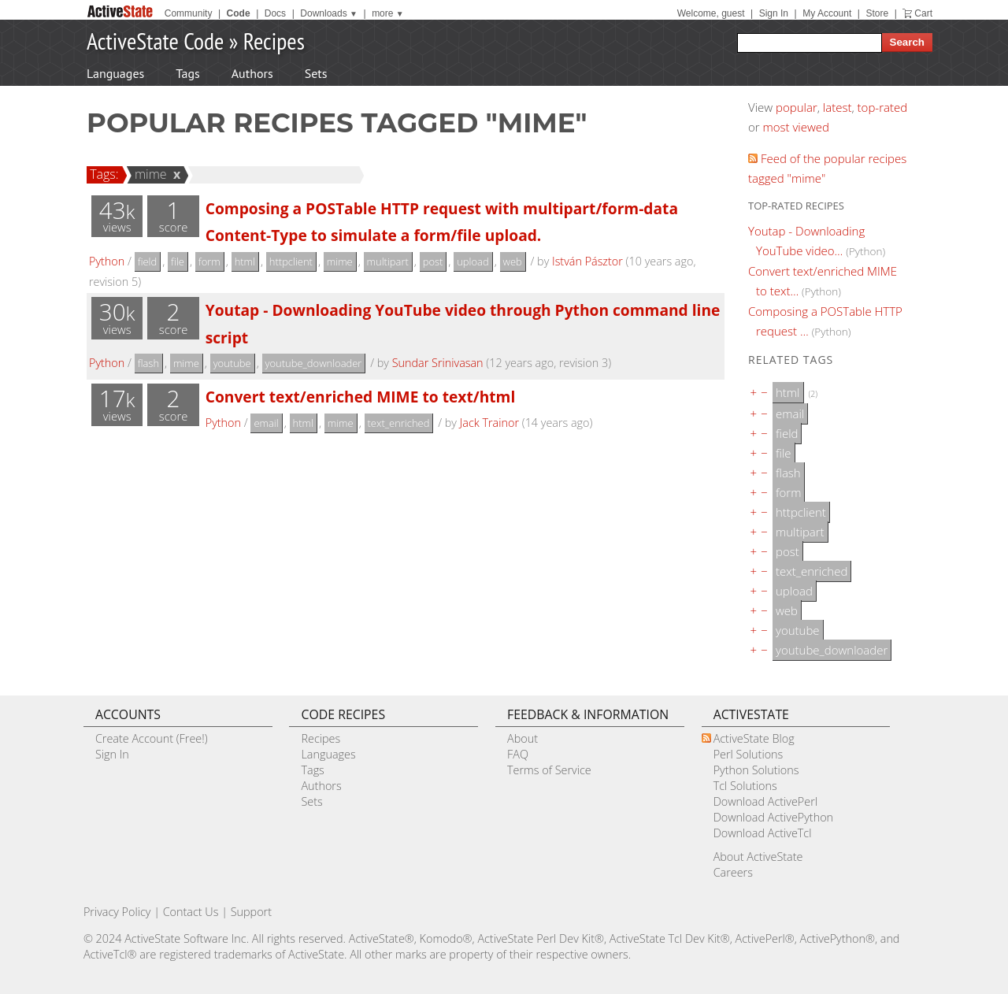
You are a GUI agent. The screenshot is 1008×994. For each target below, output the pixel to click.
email (266, 423)
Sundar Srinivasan (438, 362)
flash (148, 363)
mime (148, 174)
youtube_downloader (313, 363)
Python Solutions (756, 769)
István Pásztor (587, 261)
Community (189, 13)
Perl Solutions (748, 754)
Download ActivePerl (765, 801)
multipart (388, 261)
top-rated (883, 107)
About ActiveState (758, 856)
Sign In (773, 13)
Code (238, 13)
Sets (316, 73)
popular (796, 107)
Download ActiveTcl (762, 832)
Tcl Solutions (745, 785)
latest (837, 107)
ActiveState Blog (754, 738)
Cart (923, 13)
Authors (252, 73)
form (209, 261)
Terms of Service (549, 769)
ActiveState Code (155, 40)
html (245, 261)
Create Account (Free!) (151, 738)
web (512, 261)
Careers (733, 872)
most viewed (796, 127)
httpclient (291, 261)
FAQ (517, 754)
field (148, 261)
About (522, 738)
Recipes (274, 40)
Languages (115, 73)
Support (251, 911)
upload (472, 261)
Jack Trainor (489, 422)
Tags (187, 73)
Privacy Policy (117, 911)
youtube (232, 363)
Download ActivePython (773, 817)
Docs (275, 13)
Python (106, 261)
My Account (826, 13)
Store (876, 13)
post (433, 261)
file (177, 261)
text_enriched (399, 423)
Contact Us (191, 911)
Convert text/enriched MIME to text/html (361, 396)
